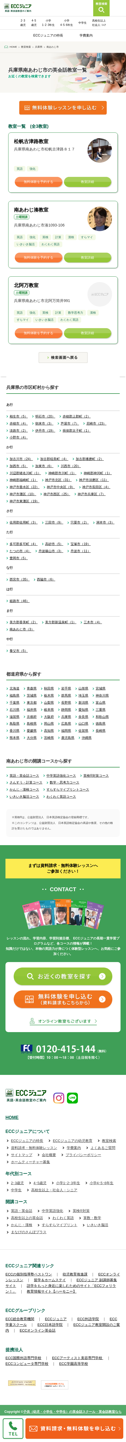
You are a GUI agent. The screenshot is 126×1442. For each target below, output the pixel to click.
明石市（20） (45, 416)
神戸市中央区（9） (61, 487)
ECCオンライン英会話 (37, 1330)
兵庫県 (66, 717)
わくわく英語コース (61, 797)
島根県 (32, 723)
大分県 (32, 738)
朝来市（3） (44, 423)
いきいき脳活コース (24, 797)
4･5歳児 (39, 1183)
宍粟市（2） (80, 522)
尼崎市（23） (96, 423)
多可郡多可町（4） (24, 544)
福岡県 (66, 731)
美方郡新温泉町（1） (61, 622)
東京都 (32, 703)
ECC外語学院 (88, 1319)
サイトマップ (21, 1155)
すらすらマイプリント (59, 1225)
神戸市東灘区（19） (24, 501)
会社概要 (49, 1155)
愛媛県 (32, 731)
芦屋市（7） (70, 423)
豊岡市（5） (19, 558)
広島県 (66, 723)
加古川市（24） (21, 459)
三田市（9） (54, 522)
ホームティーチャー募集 (30, 1162)
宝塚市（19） (80, 544)
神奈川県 (102, 695)
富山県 (101, 703)
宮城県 (101, 688)
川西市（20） (71, 466)
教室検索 (109, 1141)
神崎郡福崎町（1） (24, 480)
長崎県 (101, 731)
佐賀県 (83, 731)
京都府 (32, 717)
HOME (12, 1117)
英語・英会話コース (24, 776)
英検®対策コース (96, 776)
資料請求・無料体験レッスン (34, 1148)
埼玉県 (83, 695)
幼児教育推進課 (75, 1274)
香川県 (14, 731)
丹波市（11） (80, 551)
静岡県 (66, 710)
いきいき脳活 (97, 1225)
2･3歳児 (17, 1183)
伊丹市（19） (45, 431)
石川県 (14, 710)
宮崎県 (49, 738)
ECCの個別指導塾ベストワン (28, 1274)
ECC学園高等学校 (73, 1364)
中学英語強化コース (61, 776)
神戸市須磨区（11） (94, 480)
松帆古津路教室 (31, 141)
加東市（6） (44, 466)
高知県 (49, 731)
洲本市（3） (105, 522)
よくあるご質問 (102, 1148)
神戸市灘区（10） (23, 494)
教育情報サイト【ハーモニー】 (52, 1291)
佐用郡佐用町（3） (24, 522)
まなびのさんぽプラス (28, 1232)
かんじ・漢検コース (24, 789)
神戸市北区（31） (58, 480)
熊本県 (14, 738)
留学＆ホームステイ (50, 1280)
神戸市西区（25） (56, 494)
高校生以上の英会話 (27, 1218)
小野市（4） (19, 437)
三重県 (101, 710)
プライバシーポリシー (83, 1155)
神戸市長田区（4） (96, 487)
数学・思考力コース (64, 782)
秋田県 (49, 688)
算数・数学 (92, 1218)
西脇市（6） (46, 579)
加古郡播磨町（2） (90, 459)
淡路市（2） (19, 431)
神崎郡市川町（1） (62, 473)
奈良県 (83, 717)
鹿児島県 (67, 738)
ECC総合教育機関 (19, 1319)
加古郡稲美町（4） (54, 459)
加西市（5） (19, 466)
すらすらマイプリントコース (67, 789)
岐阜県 (49, 710)
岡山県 (49, 723)
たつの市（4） (20, 551)
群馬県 (66, 695)
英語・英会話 (21, 1211)
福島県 (14, 695)
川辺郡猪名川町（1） (25, 473)
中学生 (82, 22)
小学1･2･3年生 (68, 1183)
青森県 (32, 688)
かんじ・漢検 (21, 1225)
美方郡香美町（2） (24, 622)
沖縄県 (87, 738)
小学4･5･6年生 (102, 1183)
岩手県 (66, 688)
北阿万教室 (26, 285)
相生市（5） (19, 416)
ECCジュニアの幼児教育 (72, 1141)
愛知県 (83, 710)
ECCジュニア (55, 1319)
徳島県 (101, 723)
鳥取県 (14, 723)
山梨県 (49, 703)
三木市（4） (93, 622)
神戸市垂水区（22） (24, 487)
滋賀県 (14, 717)
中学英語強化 (52, 1211)
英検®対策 (81, 1211)
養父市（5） (19, 651)
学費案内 (86, 35)
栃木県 (49, 695)
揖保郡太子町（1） (77, 431)
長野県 (66, 703)
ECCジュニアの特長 (48, 35)
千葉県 (14, 703)
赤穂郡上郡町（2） (77, 416)
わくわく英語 (63, 1218)
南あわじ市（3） (22, 629)
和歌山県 (102, 717)
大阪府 (49, 717)
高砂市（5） (54, 544)
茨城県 (32, 695)
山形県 (83, 688)
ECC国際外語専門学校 (23, 1358)
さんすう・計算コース (26, 782)
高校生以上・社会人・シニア (54, 1190)
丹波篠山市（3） (51, 551)
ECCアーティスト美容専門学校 (77, 1358)
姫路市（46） (20, 601)
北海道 (14, 688)
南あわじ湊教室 (31, 210)
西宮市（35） (20, 579)
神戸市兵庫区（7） (92, 494)
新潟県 (83, 703)
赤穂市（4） (19, 423)
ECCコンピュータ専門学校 (26, 1364)
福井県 (32, 710)
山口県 (83, 723)
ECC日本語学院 (50, 1325)
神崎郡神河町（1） (98, 473)
